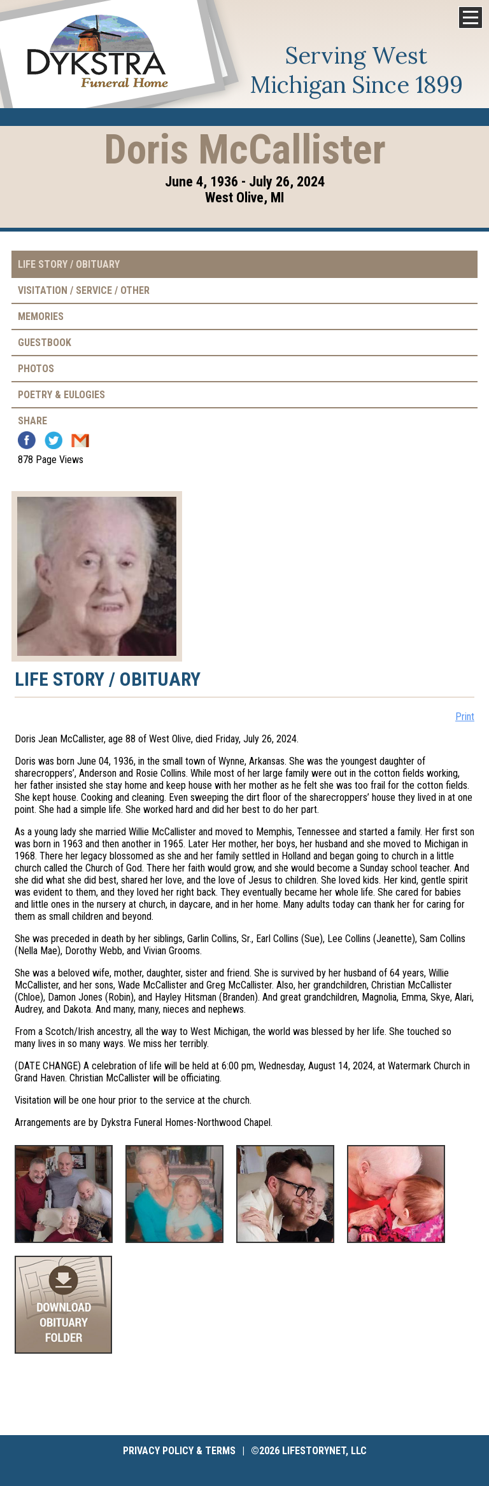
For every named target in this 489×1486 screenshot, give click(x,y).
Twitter (53, 440)
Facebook (27, 440)
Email (80, 440)
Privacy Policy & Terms (179, 1451)
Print (464, 717)
